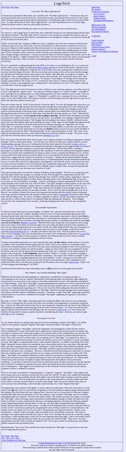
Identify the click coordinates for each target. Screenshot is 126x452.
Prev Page (5, 7)
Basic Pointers (99, 16)
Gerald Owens (70, 443)
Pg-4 (17, 438)
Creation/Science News (101, 47)
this (7, 314)
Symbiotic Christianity (100, 12)
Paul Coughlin (97, 43)
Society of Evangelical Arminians (105, 51)
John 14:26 (74, 262)
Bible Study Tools (99, 25)
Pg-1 (3, 438)
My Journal (96, 9)
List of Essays (99, 14)
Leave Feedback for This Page (13, 440)
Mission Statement (99, 27)
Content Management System (50, 443)
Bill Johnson (96, 45)
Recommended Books (100, 32)
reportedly (64, 194)
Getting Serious (100, 18)
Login (94, 56)
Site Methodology (99, 29)
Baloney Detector (98, 49)
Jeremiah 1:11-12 (51, 135)
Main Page (96, 7)
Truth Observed (98, 40)
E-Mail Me (96, 36)
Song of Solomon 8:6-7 (19, 231)
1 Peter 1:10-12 (78, 144)
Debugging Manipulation (103, 20)
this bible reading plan (43, 68)
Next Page (14, 7)
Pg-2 (8, 438)
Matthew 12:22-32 (28, 223)
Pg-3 (13, 438)
